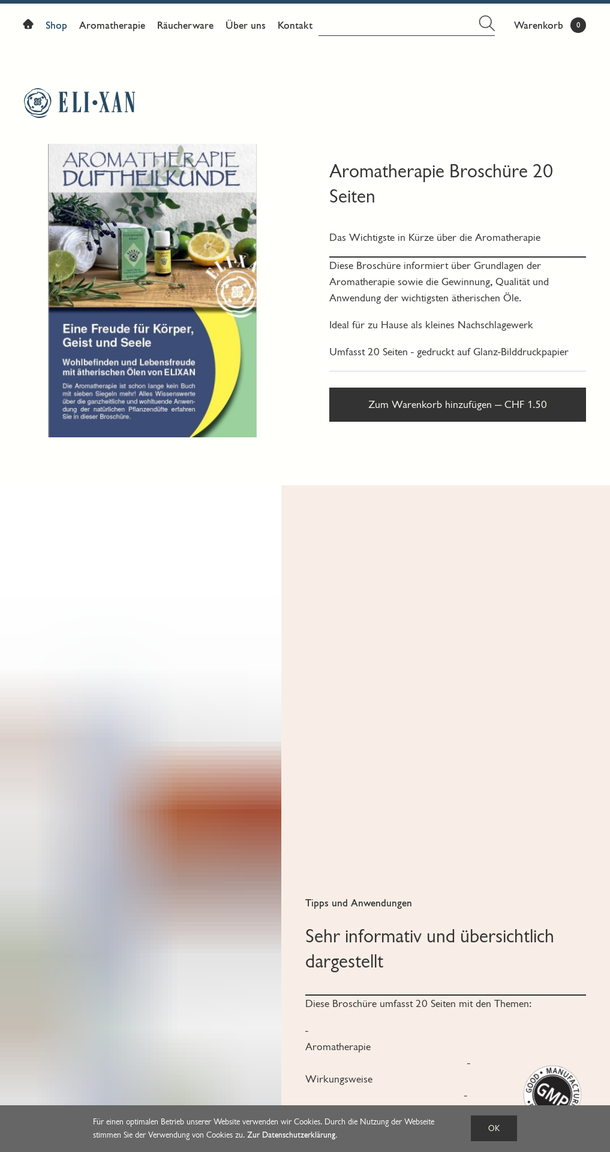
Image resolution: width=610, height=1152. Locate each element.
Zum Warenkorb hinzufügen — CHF (457, 404)
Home (31, 26)
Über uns (246, 25)
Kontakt (295, 25)
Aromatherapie (112, 25)
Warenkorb (538, 25)
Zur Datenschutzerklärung (291, 1135)
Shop (56, 25)
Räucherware (185, 25)
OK (494, 1128)
